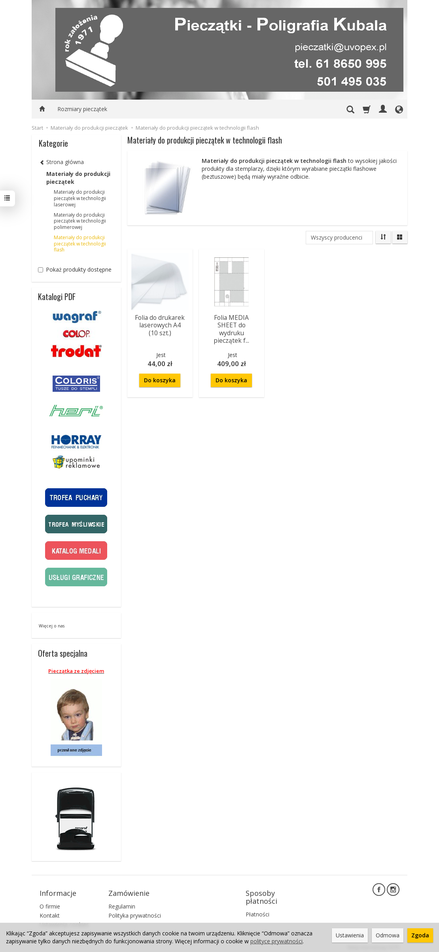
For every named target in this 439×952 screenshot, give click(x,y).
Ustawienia (350, 935)
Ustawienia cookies (64, 921)
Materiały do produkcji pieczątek (78, 177)
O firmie (50, 903)
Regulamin (121, 903)
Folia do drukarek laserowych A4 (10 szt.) (160, 324)
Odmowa (387, 935)
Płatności (257, 911)
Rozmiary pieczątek (82, 109)
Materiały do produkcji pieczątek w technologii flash (80, 243)
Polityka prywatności (134, 912)
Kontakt (50, 912)
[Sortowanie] (383, 237)
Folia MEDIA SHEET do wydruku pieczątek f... (231, 328)
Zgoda (420, 935)
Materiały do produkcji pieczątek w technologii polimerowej (80, 221)
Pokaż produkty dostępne (75, 269)
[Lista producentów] (339, 237)
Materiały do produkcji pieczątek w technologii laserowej (80, 198)
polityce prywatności (276, 941)
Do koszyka (160, 375)
